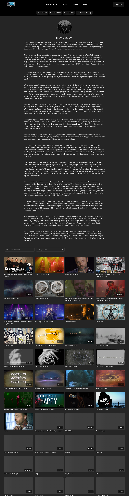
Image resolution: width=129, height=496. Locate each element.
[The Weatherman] (79, 322)
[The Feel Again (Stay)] (18, 452)
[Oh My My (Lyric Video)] (79, 409)
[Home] (18, 431)
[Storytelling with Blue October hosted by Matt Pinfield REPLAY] (18, 275)
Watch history (84, 12)
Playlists (69, 12)
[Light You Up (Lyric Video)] (110, 367)
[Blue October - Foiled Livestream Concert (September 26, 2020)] (110, 299)
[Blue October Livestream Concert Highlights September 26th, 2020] (79, 299)
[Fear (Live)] (110, 474)
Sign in (119, 4)
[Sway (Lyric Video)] (110, 388)
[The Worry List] (110, 431)
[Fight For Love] (18, 345)
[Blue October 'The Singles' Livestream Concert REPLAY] (110, 275)
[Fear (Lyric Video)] (79, 367)
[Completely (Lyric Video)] (18, 298)
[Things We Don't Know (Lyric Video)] (79, 388)
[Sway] (49, 474)
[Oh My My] (110, 322)
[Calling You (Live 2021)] (49, 274)
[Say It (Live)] (79, 474)
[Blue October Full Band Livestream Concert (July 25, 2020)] (18, 323)
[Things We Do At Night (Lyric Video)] (18, 388)
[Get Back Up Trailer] (110, 409)
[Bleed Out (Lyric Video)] (49, 367)
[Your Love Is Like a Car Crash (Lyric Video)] (49, 431)
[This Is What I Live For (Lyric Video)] (49, 345)
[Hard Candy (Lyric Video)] (49, 388)
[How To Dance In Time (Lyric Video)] (18, 409)
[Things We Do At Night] (18, 474)
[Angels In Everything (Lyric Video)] (18, 367)
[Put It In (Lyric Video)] (110, 345)
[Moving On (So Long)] (79, 274)
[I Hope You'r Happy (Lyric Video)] (49, 409)
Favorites (55, 12)
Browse (42, 12)
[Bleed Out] (110, 452)
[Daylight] (79, 452)
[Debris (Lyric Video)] (79, 345)
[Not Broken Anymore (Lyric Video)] (49, 452)
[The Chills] (79, 431)
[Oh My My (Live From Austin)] (49, 322)
